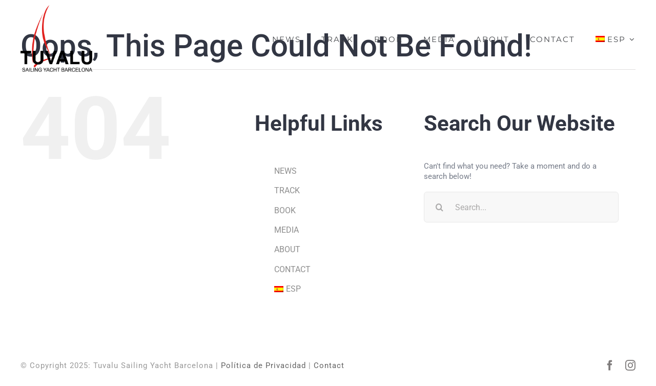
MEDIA (286, 230)
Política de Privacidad (263, 365)
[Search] (439, 207)
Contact (329, 365)
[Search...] (521, 207)
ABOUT (287, 249)
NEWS (285, 171)
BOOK (285, 210)
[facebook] (610, 365)
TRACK (287, 190)
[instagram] (630, 365)
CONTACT (292, 269)
